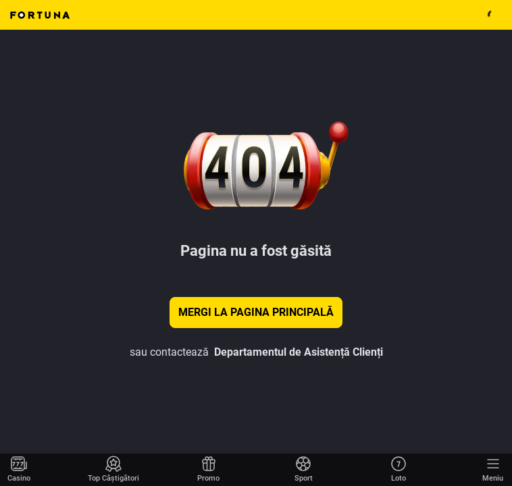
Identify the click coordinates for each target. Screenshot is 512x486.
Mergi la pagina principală (256, 312)
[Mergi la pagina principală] (18, 470)
